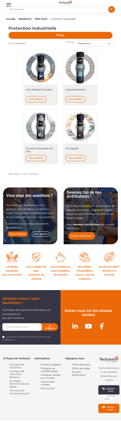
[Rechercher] (60, 9)
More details (36, 99)
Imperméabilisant (75, 89)
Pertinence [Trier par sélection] (94, 43)
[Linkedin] (75, 326)
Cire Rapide (71, 148)
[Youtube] (88, 326)
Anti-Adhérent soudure (39, 89)
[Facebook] (101, 326)
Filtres (60, 35)
